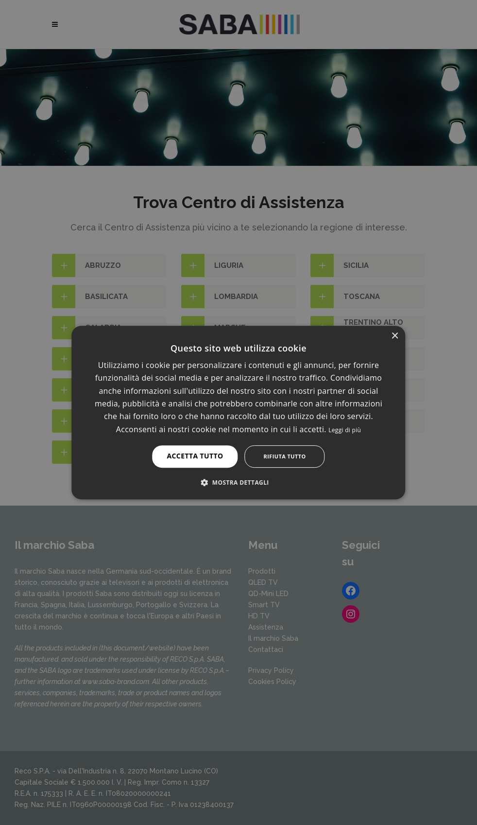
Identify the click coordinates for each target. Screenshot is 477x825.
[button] (238, 482)
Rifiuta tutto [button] (285, 456)
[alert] (238, 412)
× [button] (394, 336)
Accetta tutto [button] (195, 455)
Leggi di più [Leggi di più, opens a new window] (344, 430)
